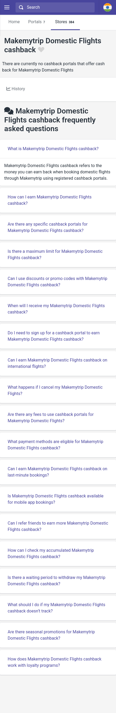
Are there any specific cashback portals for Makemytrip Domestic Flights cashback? (48, 227)
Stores (65, 22)
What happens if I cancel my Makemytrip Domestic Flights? (55, 390)
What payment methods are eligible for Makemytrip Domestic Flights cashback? (55, 444)
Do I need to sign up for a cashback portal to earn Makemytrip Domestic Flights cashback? (54, 336)
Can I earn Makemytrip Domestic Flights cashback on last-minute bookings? (57, 472)
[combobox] (54, 7)
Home (14, 21)
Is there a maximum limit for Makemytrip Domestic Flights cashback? (55, 254)
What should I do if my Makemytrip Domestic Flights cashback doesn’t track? (56, 608)
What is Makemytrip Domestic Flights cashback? (53, 148)
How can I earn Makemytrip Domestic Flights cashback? (49, 200)
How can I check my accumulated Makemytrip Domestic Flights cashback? (51, 553)
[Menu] (6, 7)
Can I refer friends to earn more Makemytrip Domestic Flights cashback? (58, 526)
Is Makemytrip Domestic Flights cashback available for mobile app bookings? (56, 499)
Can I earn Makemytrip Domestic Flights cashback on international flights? (57, 363)
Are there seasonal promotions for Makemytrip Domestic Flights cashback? (51, 635)
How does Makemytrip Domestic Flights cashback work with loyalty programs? (54, 662)
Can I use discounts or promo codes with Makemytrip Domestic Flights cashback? (57, 281)
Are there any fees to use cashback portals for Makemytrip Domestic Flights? (51, 417)
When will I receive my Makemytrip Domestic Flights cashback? (56, 309)
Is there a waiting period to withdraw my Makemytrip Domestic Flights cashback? (56, 580)
